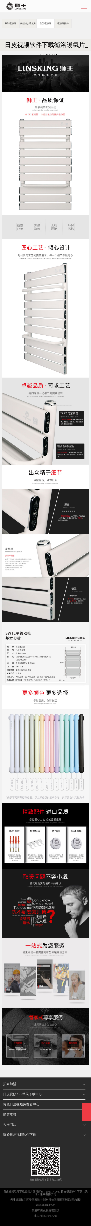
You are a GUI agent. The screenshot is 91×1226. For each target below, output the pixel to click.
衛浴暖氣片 (45, 23)
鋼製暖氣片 (10, 23)
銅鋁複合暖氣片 (28, 23)
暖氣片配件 (63, 23)
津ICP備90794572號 (45, 1215)
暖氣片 (29, 1191)
